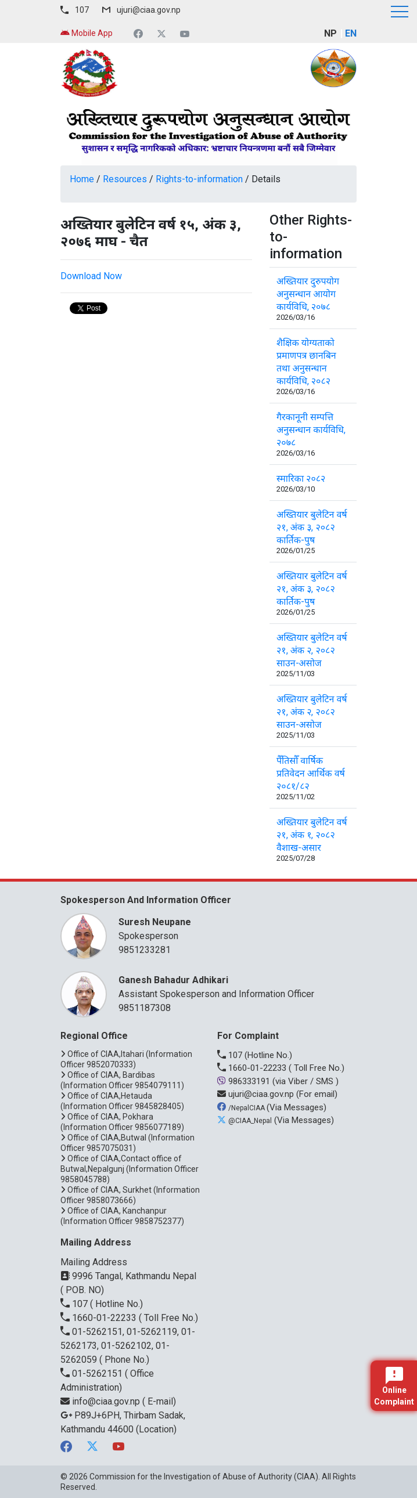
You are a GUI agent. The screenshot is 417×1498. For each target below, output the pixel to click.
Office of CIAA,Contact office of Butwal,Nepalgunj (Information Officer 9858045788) (129, 1169)
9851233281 (144, 949)
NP (330, 33)
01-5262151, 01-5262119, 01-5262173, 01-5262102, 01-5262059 (127, 1345)
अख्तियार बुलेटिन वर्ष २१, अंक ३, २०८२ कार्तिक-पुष (311, 527)
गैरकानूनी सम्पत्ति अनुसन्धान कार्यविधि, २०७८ (311, 430)
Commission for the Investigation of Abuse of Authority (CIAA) (203, 1476)
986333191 (244, 1081)
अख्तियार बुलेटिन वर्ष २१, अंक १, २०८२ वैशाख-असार (311, 835)
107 (82, 10)
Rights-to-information (199, 179)
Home (82, 179)
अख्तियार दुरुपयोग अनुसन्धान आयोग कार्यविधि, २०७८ (307, 294)
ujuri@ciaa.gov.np (149, 10)
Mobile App (86, 33)
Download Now (91, 275)
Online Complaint (394, 1386)
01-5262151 (92, 1373)
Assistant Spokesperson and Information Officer (231, 986)
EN (351, 33)
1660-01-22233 (253, 1068)
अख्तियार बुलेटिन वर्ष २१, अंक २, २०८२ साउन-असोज (311, 650)
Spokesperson (231, 928)
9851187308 (144, 1007)
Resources (125, 179)
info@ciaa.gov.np (101, 1401)
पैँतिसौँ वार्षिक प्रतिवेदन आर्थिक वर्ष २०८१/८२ (310, 773)
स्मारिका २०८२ (300, 478)
